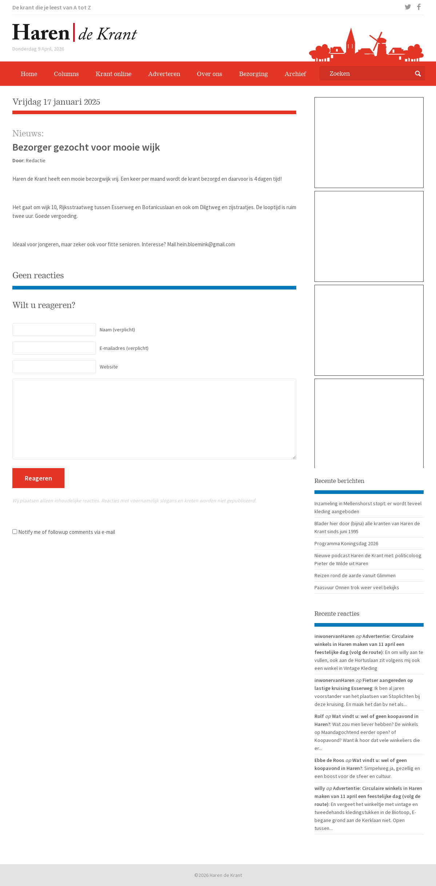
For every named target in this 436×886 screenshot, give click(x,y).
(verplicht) (73, 329)
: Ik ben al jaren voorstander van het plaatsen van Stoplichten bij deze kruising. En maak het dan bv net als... (367, 696)
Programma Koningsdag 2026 (346, 543)
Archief (295, 73)
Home (29, 73)
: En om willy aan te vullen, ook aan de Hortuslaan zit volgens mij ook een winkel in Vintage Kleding (368, 660)
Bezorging (253, 73)
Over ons (209, 73)
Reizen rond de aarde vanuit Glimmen (355, 575)
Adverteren (164, 73)
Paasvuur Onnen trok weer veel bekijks (356, 587)
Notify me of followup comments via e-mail (66, 531)
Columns (66, 73)
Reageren (38, 478)
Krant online (113, 73)
